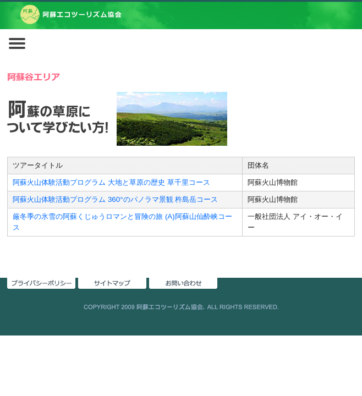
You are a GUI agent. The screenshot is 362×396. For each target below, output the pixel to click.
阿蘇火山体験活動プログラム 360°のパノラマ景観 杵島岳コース (115, 199)
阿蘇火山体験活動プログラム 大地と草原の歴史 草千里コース (111, 182)
